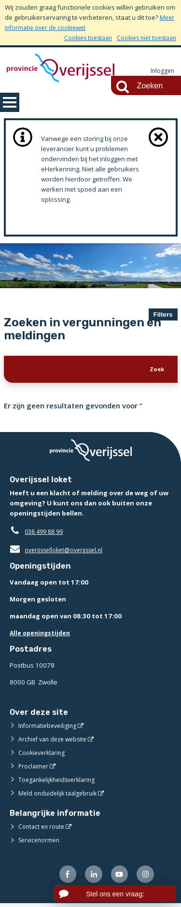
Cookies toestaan (81, 37)
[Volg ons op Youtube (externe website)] (117, 877)
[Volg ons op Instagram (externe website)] (144, 877)
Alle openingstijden (42, 635)
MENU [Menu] (9, 102)
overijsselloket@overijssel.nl (59, 552)
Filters (163, 314)
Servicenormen (40, 842)
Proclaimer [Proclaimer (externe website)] (34, 768)
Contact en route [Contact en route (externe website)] (42, 828)
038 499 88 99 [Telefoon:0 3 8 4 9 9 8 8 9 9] (46, 534)
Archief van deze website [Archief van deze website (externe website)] (55, 741)
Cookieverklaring (43, 755)
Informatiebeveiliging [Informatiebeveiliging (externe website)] (49, 728)
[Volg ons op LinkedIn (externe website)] (90, 877)
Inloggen (161, 71)
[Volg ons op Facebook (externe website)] (63, 877)
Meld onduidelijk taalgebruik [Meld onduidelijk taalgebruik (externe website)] (59, 795)
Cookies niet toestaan (144, 37)
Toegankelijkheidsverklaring (59, 782)
